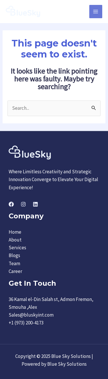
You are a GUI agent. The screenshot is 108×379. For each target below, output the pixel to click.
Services (17, 247)
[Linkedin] (35, 204)
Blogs (14, 255)
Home (15, 232)
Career (15, 271)
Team (14, 263)
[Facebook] (11, 204)
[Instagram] (23, 204)
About (15, 240)
